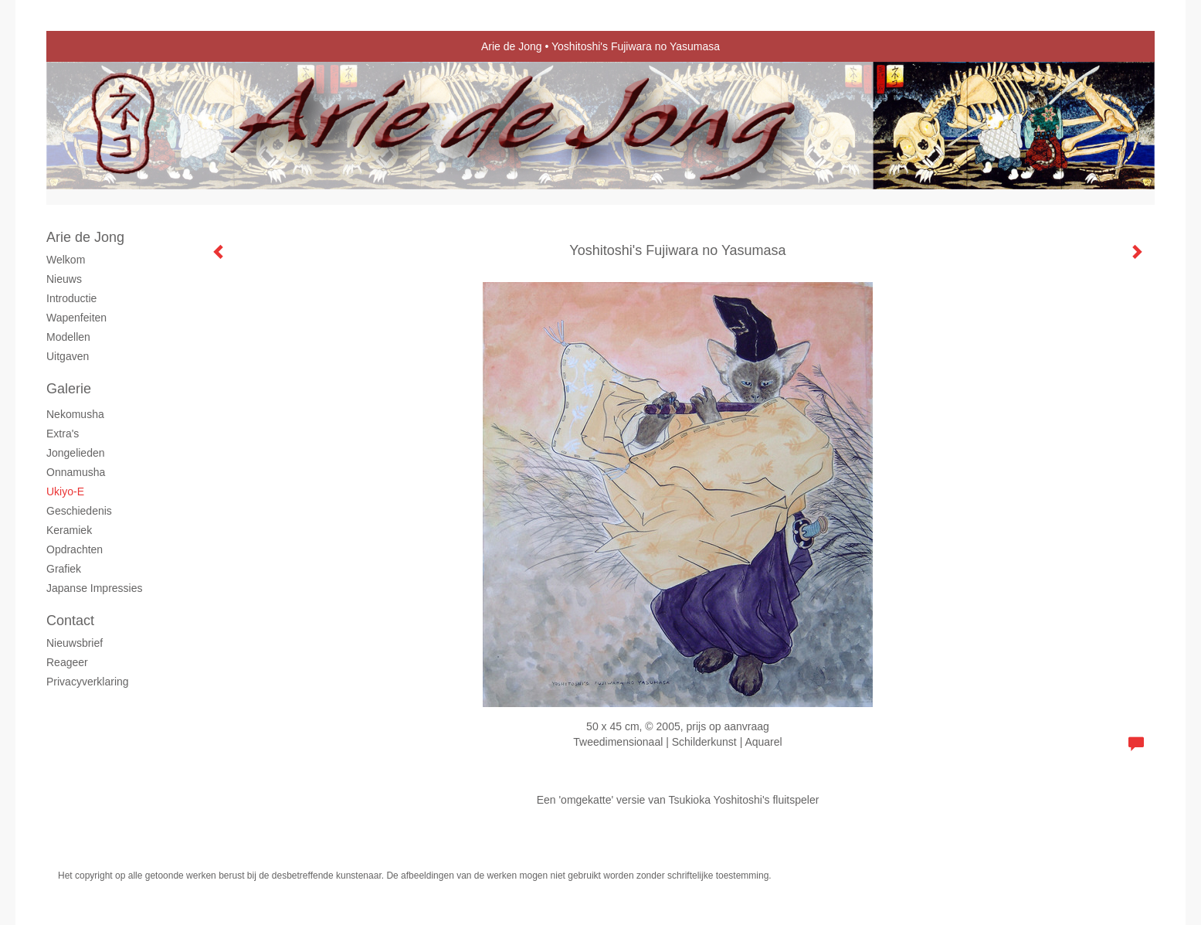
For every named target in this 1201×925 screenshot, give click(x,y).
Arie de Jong (511, 46)
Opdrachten (74, 549)
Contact (70, 620)
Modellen (68, 337)
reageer (67, 662)
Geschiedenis (79, 511)
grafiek (63, 569)
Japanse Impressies (94, 588)
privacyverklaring (87, 681)
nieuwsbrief (74, 643)
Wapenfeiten (76, 317)
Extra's (62, 433)
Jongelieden (75, 453)
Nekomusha (75, 414)
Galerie (68, 388)
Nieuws (64, 279)
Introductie (71, 298)
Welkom (65, 259)
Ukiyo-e (65, 491)
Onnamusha (75, 472)
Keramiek (69, 530)
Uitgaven (67, 356)
